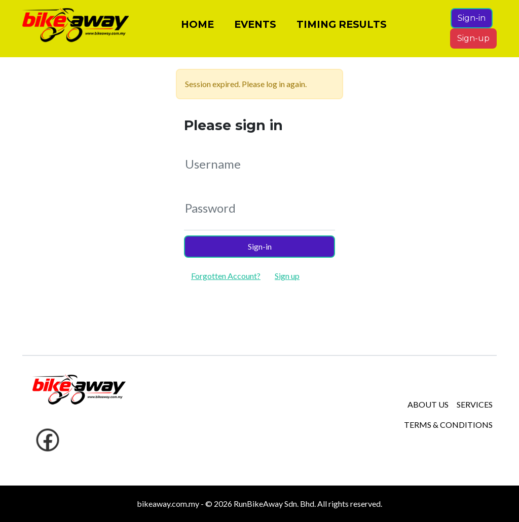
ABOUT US (428, 404)
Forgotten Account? (226, 275)
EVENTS (255, 28)
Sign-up (473, 42)
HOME (197, 28)
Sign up (287, 275)
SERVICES (475, 404)
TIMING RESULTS (341, 28)
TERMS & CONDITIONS (448, 424)
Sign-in (472, 22)
